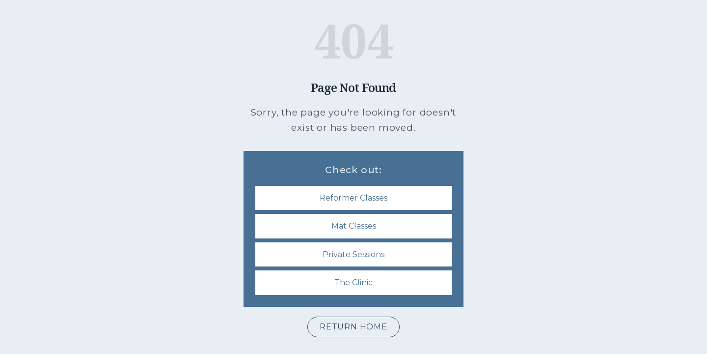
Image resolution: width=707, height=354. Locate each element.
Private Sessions (353, 254)
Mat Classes (353, 226)
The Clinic (353, 282)
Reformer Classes (353, 198)
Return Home (353, 326)
